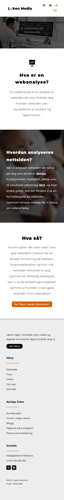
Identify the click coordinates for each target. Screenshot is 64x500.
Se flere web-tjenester (32, 304)
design (41, 173)
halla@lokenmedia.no (19, 455)
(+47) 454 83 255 (16, 460)
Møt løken (14, 346)
